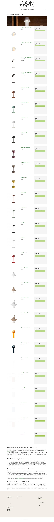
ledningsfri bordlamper (20, 478)
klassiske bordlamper (25, 461)
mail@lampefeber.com (12, 503)
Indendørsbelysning (20, 497)
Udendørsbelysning (20, 498)
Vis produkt (40, 30)
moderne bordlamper (18, 461)
